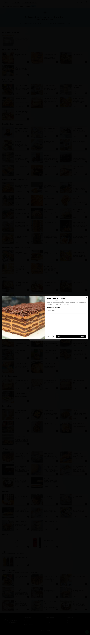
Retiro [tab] (53, 311)
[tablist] (45, 311)
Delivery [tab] (37, 311)
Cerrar (45, 327)
